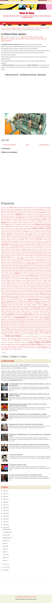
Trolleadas (27, 338)
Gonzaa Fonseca (28, 267)
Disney (27, 247)
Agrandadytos (34, 209)
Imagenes (31, 275)
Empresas (8, 254)
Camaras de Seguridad (24, 228)
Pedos (40, 306)
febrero (5, 557)
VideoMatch (17, 342)
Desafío (28, 246)
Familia (32, 259)
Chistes (30, 234)
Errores (3, 255)
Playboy (3, 311)
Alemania (3, 211)
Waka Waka (31, 346)
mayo (4, 549)
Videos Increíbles (5, 344)
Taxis (21, 332)
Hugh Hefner (11, 274)
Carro (32, 230)
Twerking (40, 338)
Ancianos (22, 212)
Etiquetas (14, 356)
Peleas (44, 306)
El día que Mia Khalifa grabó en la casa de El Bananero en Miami (28, 414)
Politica (46, 311)
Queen (49, 314)
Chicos (12, 234)
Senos (18, 326)
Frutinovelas (8, 264)
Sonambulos (31, 329)
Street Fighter (11, 330)
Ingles (14, 277)
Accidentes (48, 207)
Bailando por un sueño (12, 217)
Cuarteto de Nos (5, 242)
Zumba (19, 349)
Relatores (27, 319)
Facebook (9, 259)
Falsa (28, 259)
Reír (17, 319)
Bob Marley (11, 223)
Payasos (35, 306)
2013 (12, 207)
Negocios (14, 301)
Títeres (46, 334)
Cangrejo (10, 230)
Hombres (31, 272)
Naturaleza (3, 301)
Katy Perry (40, 282)
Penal (2, 308)
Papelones (34, 304)
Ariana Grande (26, 214)
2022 (4, 502)
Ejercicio (20, 251)
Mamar (30, 290)
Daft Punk (38, 244)
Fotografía (18, 262)
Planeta (35, 309)
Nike (25, 301)
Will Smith (16, 347)
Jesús (9, 278)
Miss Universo (37, 296)
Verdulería (39, 340)
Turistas (33, 338)
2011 (5, 207)
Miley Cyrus (12, 296)
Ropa (27, 322)
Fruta (49, 262)
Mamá (26, 290)
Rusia (7, 324)
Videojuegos (11, 342)
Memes (42, 293)
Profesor (49, 312)
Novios (3, 303)
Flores (45, 260)
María (10, 291)
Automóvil (37, 216)
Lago (47, 283)
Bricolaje (32, 224)
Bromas (8, 28)
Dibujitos (12, 247)
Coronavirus (10, 241)
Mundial (3, 299)
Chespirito (3, 234)
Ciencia (19, 236)
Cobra (42, 236)
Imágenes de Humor (39, 275)
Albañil (49, 209)
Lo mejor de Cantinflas (15, 455)
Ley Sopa (49, 285)
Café (45, 226)
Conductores (21, 239)
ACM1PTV (3, 209)
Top (30, 336)
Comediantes (24, 238)
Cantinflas (21, 230)
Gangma (49, 264)
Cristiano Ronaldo (26, 241)
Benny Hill (22, 221)
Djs (33, 247)
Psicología (21, 314)
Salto (19, 324)
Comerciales (38, 238)
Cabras (31, 226)
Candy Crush (4, 230)
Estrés (22, 257)
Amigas (49, 211)
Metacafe (8, 294)
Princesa (44, 312)
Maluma (23, 290)
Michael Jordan (38, 294)
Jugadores (8, 282)
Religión (32, 319)
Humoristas (41, 274)
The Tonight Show (29, 334)
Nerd (18, 301)
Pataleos (23, 306)
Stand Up (40, 329)
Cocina (49, 236)
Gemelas (40, 265)
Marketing (36, 291)
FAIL (18, 259)
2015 (18, 207)
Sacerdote (11, 324)
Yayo (31, 347)
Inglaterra (9, 277)
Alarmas (45, 209)
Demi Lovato (8, 246)
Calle (12, 228)
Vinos (5, 346)
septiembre (6, 538)
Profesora (3, 314)
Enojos (28, 254)
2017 (25, 207)
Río (19, 321)
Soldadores (20, 329)
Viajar (44, 340)
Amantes (29, 211)
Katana (36, 282)
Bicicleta (31, 221)
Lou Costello (16, 288)
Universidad (4, 340)
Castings (13, 231)
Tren (23, 338)
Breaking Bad (25, 224)
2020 (31, 207)
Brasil (6, 224)
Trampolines (4, 338)
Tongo (26, 336)
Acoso (8, 209)
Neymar (22, 301)
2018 (28, 207)
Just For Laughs (16, 282)
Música (36, 300)
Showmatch (33, 327)
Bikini (35, 221)
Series (44, 326)
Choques (42, 234)
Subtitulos (27, 330)
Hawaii (42, 268)
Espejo (40, 255)
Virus (18, 346)
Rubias (3, 324)
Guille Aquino (15, 268)
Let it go (41, 285)
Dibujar (8, 247)
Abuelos (42, 207)
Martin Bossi (42, 291)
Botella (41, 223)
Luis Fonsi (28, 288)
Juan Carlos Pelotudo (26, 280)
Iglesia (17, 275)
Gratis (49, 267)
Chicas (8, 234)
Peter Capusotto (36, 308)
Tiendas (36, 334)
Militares (18, 296)
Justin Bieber (25, 282)
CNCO (36, 236)
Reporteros (48, 319)
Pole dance (36, 311)
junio (4, 546)
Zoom (12, 349)
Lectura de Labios (22, 285)
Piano (2, 309)
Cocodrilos (3, 238)
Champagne (9, 233)
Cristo (33, 241)
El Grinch (18, 252)
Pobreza (14, 311)
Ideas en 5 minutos (11, 275)
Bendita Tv (9, 221)
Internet (37, 277)
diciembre (6, 529)
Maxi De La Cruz (24, 293)
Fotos (22, 262)
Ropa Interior (32, 322)
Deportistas (22, 246)
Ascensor (3, 216)
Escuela (22, 255)
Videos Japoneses (17, 29)
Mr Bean (43, 298)
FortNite (13, 262)
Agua (40, 209)
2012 (8, 207)
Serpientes (48, 326)
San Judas (27, 324)
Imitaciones (47, 275)
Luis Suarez (34, 288)
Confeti (26, 239)
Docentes (36, 247)
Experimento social (46, 257)
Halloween (30, 268)
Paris (49, 304)
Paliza (49, 303)
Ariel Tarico (33, 214)
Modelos (3, 298)
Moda (49, 296)
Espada (26, 255)
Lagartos (43, 283)
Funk (26, 264)
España (31, 255)
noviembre (6, 532)
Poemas (18, 311)
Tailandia (46, 330)
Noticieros (48, 301)
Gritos (2, 268)
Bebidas (49, 219)
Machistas (41, 288)
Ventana (31, 340)
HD (50, 268)
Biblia (27, 221)
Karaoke (32, 282)
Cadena (42, 226)
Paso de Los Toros (11, 306)
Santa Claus (41, 324)
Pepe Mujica (10, 308)
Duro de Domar (10, 251)
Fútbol (33, 264)
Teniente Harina (11, 334)
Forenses (9, 262)
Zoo (10, 349)
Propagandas (10, 314)
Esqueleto (48, 255)
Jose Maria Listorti (9, 280)
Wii (7, 347)
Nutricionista (9, 303)
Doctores (41, 247)
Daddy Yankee (24, 244)
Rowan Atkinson (47, 322)
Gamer (44, 264)
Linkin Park (12, 286)
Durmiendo (3, 251)
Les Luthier (36, 285)
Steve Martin (4, 330)
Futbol (29, 264)
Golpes (22, 267)
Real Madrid (48, 316)
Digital (17, 247)
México (23, 294)
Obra (13, 303)
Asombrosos (12, 216)
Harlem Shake (36, 268)
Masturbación (4, 293)
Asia (8, 216)
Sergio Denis (38, 326)
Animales (42, 212)
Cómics (44, 238)
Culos (34, 242)
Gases (10, 265)
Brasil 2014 (12, 224)
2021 (34, 207)
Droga (39, 249)
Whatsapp (3, 347)
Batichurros (39, 219)
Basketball (33, 219)
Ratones (37, 316)
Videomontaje (24, 342)
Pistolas (31, 309)
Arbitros (13, 214)
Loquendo (32, 286)
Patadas (18, 306)
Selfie (15, 326)
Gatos (26, 265)
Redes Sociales (30, 317)
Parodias (3, 306)
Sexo (2, 327)
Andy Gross (29, 212)
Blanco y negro (47, 221)
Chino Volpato (24, 234)
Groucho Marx (8, 268)
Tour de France (42, 336)
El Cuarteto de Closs (10, 252)
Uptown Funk (10, 340)
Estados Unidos (6, 257)
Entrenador (33, 254)
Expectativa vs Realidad (35, 257)
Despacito (48, 246)
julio (4, 543)
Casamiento (7, 231)
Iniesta (18, 277)
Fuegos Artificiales (19, 264)
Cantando (15, 230)
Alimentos (19, 211)
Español (35, 255)
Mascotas (48, 291)
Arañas (9, 214)
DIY (30, 247)
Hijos (27, 270)
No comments (7, 40)
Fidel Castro (23, 260)
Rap (30, 316)
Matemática (11, 293)
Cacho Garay (36, 226)
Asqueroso (24, 216)
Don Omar (46, 247)
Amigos (3, 212)
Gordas (35, 267)
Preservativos (18, 312)
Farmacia (48, 259)
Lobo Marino (26, 286)
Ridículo (12, 321)
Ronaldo (20, 322)
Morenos (25, 298)
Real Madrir (4, 317)
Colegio (13, 238)
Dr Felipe (16, 249)
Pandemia (4, 304)
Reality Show (11, 317)
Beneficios (16, 221)
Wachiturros (23, 346)
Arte (42, 214)
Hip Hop (44, 270)
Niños (29, 301)
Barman (20, 219)
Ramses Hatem (20, 316)
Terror (17, 334)
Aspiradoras (19, 216)
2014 (15, 207)
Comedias (31, 238)
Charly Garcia (36, 233)
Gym (26, 268)
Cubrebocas (16, 242)
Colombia (17, 238)
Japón (23, 28)
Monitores (8, 298)
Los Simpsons (9, 288)
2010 (4, 570)
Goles (17, 267)
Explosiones (4, 259)
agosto (5, 540)
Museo (25, 299)
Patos (31, 306)
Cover (20, 241)
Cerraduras (37, 231)
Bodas (15, 223)
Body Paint (20, 223)
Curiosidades (5, 244)
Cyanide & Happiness (14, 244)
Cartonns (39, 230)
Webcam (41, 346)
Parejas (45, 304)
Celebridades (25, 231)
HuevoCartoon (4, 274)
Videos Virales (36, 344)
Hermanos (16, 270)
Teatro (25, 332)
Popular (5, 356)
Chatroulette (44, 233)
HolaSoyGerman (18, 272)
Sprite (36, 329)
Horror (42, 272)
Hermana (6, 270)
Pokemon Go (29, 311)
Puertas (34, 314)
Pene (6, 308)
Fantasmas (43, 259)
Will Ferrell (11, 347)
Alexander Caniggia (12, 211)
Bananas (45, 217)
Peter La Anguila (46, 308)
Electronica (48, 252)
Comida (49, 238)
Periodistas (17, 308)
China (19, 234)
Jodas (27, 278)
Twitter (49, 338)
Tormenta (33, 336)
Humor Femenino (33, 274)
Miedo (49, 294)
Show (28, 327)
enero (4, 560)
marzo (4, 554)
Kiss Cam (17, 283)
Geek (36, 265)
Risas (21, 321)
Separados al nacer (30, 326)
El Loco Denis (24, 252)
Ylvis (34, 347)
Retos (8, 321)
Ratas (33, 316)
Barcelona (15, 219)
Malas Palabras (12, 290)
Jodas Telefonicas (34, 278)
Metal (12, 294)
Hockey (3, 272)
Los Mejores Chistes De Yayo (17, 465)
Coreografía (4, 241)
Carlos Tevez (27, 230)
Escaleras (7, 255)
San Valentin (34, 324)
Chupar (15, 236)
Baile (20, 217)
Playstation (8, 311)
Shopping (21, 327)
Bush (22, 226)
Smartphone (14, 329)
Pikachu (6, 309)
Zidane (49, 347)
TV (36, 338)
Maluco (18, 290)
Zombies (7, 349)
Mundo (8, 299)
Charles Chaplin (29, 233)
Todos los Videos (44, 28)
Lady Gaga (38, 283)
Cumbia (38, 242)
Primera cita (31, 312)
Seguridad (3, 326)
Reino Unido (13, 319)
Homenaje (37, 272)
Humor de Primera (24, 274)
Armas (38, 214)
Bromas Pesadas (46, 224)
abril (4, 552)
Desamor (33, 246)
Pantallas (9, 304)
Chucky (7, 236)
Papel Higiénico (27, 304)
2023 (4, 499)
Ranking (26, 316)
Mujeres (48, 298)
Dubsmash (44, 249)
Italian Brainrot (47, 277)
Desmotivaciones (40, 246)
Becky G (3, 221)
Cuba (11, 242)
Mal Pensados (4, 290)
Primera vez (38, 312)
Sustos (37, 28)
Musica (30, 300)
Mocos (46, 296)
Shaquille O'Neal (15, 327)
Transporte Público (12, 338)
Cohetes (8, 238)
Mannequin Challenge (37, 290)
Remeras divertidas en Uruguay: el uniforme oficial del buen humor (28, 444)
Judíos (33, 280)
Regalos (42, 317)
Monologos (15, 298)
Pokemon (23, 311)
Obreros (17, 303)
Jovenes (17, 280)
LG (1, 286)
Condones (14, 239)
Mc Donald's (36, 293)
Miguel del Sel (5, 296)
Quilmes (3, 316)
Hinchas (39, 270)
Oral (34, 303)
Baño (49, 217)
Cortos (16, 241)
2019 (4, 510)
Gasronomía (21, 265)
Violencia (14, 346)
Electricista (42, 252)
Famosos (36, 259)
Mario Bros (24, 291)
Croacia (37, 241)
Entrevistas (40, 254)
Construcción (38, 239)
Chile (15, 234)
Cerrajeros (43, 231)
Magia (49, 288)
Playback (48, 309)
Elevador (3, 254)
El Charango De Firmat (36, 251)
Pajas (46, 303)
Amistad (8, 212)
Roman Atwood (4, 322)
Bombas (31, 223)
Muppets (21, 299)
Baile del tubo (33, 217)
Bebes (45, 219)
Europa (26, 257)
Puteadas (44, 314)
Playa (44, 309)
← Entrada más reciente (9, 145)
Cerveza (49, 231)
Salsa (16, 324)
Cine (22, 236)
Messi (4, 294)
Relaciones (21, 319)
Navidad (9, 301)
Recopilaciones (30, 28)
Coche (45, 236)
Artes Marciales (47, 214)
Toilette (23, 336)
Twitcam (45, 338)
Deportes (15, 246)
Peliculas (48, 306)
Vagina (21, 340)
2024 (4, 496)
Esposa (44, 255)
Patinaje (27, 306)
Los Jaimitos (38, 286)
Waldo (36, 346)
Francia (29, 262)
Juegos (45, 280)
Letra (45, 285)
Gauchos (30, 265)
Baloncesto (40, 217)
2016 (21, 207)
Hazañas (47, 268)
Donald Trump (9, 249)
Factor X (14, 259)
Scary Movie (48, 324)
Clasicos (29, 236)
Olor (25, 303)
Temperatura (4, 334)
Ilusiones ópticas (24, 275)
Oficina (21, 303)
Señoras (22, 326)
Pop (50, 311)
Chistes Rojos (36, 234)
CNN (40, 236)
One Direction (29, 303)
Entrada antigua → (44, 145)
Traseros (19, 338)
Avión (49, 216)
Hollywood (26, 272)
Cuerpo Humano (28, 242)
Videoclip (48, 340)
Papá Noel (15, 304)
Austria (32, 216)
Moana (42, 296)
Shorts (25, 327)
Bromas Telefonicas (6, 226)
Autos (41, 216)
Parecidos (40, 304)
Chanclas (15, 233)
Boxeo (49, 223)
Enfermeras (24, 254)
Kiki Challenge (7, 283)
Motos (29, 298)
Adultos (25, 209)
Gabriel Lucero (39, 264)
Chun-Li (11, 236)
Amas (33, 211)
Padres (38, 303)
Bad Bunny (4, 217)
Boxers (2, 224)
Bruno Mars (16, 226)
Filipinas (32, 260)
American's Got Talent (41, 211)
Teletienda (42, 332)
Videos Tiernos (25, 344)
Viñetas (9, 346)
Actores (12, 209)
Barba (11, 219)
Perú (29, 308)
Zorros (15, 349)
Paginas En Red (32, 599)
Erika (49, 254)
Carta (35, 230)
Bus (20, 226)
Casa (43, 230)
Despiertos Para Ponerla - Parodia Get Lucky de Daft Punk (26, 424)
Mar (45, 290)
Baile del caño (25, 217)
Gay (34, 265)
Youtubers (44, 347)
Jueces (40, 280)
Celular (32, 231)
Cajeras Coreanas (5, 228)
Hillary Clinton (32, 270)
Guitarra (22, 268)
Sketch (8, 329)
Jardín (6, 278)
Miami (32, 294)
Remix (43, 319)
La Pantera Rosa (25, 283)
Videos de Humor (26, 13)
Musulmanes (43, 299)
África (29, 209)
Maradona (48, 290)
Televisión (48, 332)
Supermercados (34, 330)
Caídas (49, 226)
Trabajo (49, 336)
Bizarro (40, 221)
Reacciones (42, 316)
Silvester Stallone (41, 327)
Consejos (31, 239)
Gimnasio (10, 267)
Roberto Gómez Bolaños (35, 321)
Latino (8, 285)
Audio (29, 216)
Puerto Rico (39, 314)
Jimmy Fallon (21, 278)
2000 (2, 207)
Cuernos (21, 242)
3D (39, 207)
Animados (36, 212)
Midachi (45, 294)
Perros (26, 308)
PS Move (16, 314)
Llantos (21, 286)
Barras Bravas (26, 219)
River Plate (26, 321)
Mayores (31, 293)
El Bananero (26, 251)
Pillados (14, 309)
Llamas (17, 286)
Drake (36, 249)
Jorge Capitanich (44, 278)
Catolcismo (18, 231)
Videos (30, 342)
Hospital (46, 272)
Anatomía (17, 212)
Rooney (24, 322)
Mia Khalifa (28, 294)
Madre (45, 288)
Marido (13, 291)
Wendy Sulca (47, 346)
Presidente (25, 312)
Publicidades (28, 314)
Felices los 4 (10, 260)
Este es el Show (16, 257)
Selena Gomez (9, 326)
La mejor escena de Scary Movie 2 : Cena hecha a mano (25, 475)
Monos (21, 298)
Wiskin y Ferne (23, 347)
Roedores (49, 321)
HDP (2, 270)
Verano (35, 340)
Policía (42, 311)
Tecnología (30, 332)
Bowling (45, 223)
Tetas (20, 334)
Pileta (10, 309)
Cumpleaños (44, 242)
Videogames (4, 342)
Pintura (18, 309)
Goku (14, 267)
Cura (50, 242)
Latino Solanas (13, 285)
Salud (22, 324)
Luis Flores (22, 288)
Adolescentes (19, 209)
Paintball (42, 303)
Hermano (11, 270)
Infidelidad (3, 277)
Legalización (30, 285)
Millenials (23, 296)
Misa (31, 296)
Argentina (18, 214)
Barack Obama (5, 219)
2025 (36, 207)
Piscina (27, 309)
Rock (45, 321)
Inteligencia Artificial (29, 277)
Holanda (11, 272)
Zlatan (2, 349)
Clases (25, 236)
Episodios (45, 254)
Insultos (22, 277)
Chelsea (49, 233)
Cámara (16, 228)
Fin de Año (37, 260)
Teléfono (36, 332)
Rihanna (16, 321)
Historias (48, 270)
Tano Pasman (9, 332)
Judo (37, 280)
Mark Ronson (30, 291)
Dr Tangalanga (23, 249)
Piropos (22, 309)
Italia (42, 277)
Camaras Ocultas (16, 28)
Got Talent (39, 267)
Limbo (7, 286)
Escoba (17, 255)
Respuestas (4, 321)
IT (39, 277)
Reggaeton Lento (5, 319)
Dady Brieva (31, 244)
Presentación (4, 312)
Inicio (4, 24)
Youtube (38, 347)
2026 (4, 491)
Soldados (25, 329)
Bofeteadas (25, 223)
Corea (49, 239)
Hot (50, 272)
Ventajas (25, 340)
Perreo (22, 308)
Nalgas (49, 299)
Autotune (46, 216)
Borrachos (36, 223)
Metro (15, 294)
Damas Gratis (44, 244)
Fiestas (28, 260)
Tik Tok (40, 334)
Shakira (9, 327)
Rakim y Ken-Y (12, 316)
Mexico (19, 294)
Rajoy (7, 316)
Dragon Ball (31, 249)
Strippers (22, 330)
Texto (23, 334)
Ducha (49, 249)
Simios (47, 327)
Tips (43, 334)
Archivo (23, 356)
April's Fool (4, 214)
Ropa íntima (39, 322)
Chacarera (3, 233)
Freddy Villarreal (44, 262)
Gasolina (15, 265)
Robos (42, 321)
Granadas (45, 267)
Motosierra (34, 298)
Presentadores (11, 312)
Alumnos (25, 211)
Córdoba (45, 239)
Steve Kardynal (47, 329)
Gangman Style (4, 265)
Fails (21, 259)
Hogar (7, 272)
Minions (28, 296)
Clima (33, 236)
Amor (12, 212)
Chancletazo (21, 233)
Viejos (43, 344)
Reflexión (37, 317)
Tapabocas (16, 332)
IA (45, 274)
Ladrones (32, 283)
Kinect (13, 283)
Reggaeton (47, 317)
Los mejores (45, 286)
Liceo (4, 286)
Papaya (21, 304)
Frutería (3, 264)
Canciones (48, 228)
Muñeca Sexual (14, 299)
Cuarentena (48, 241)
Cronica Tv (42, 241)
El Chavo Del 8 (46, 251)
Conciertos (8, 239)
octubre (5, 535)
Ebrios (16, 251)
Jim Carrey (14, 278)
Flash (42, 260)
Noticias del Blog (40, 301)
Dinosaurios (22, 247)
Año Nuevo (48, 212)
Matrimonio (17, 293)
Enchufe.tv (13, 254)
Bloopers (4, 223)
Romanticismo (13, 322)
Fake (25, 259)
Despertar (3, 247)
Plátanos (40, 309)
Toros (37, 336)
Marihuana (18, 291)
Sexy (5, 327)
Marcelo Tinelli (4, 291)
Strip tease (17, 330)
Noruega (33, 301)
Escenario (13, 255)
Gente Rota (45, 265)
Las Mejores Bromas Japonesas (13, 34)
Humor (17, 274)
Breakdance (19, 224)
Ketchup (46, 282)
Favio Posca (4, 260)
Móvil (38, 298)
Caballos (26, 226)
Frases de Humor (35, 262)
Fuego (13, 264)
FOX (25, 262)
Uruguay (16, 340)
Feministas (17, 260)
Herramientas (22, 270)
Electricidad (36, 252)
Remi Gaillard (38, 319)
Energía (18, 254)
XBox (28, 347)
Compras (3, 239)
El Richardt (30, 252)
